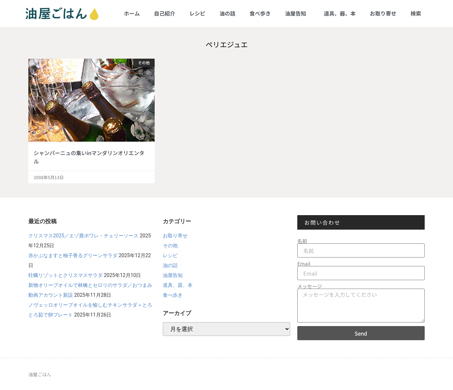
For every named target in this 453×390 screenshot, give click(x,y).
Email (303, 263)
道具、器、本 (340, 13)
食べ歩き (260, 13)
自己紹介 (164, 13)
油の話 (227, 13)
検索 (416, 13)
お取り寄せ (383, 13)
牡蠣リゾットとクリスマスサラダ (65, 275)
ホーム (132, 13)
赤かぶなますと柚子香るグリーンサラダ (72, 255)
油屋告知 (297, 13)
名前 (302, 240)
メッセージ (309, 286)
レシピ (197, 13)
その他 (170, 245)
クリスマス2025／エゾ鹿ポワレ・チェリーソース (83, 235)
